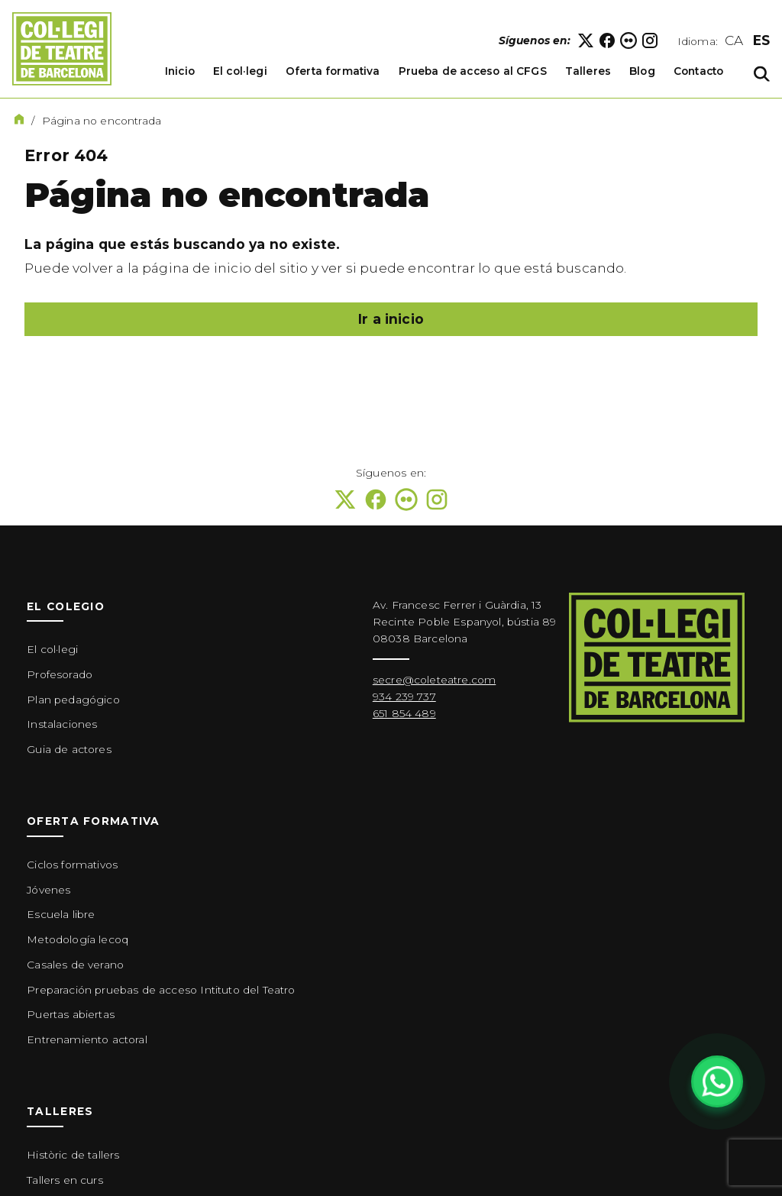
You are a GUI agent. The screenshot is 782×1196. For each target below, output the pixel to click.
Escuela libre (61, 914)
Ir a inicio (391, 319)
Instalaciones (62, 724)
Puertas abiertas (71, 1014)
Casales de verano (75, 964)
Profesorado (59, 674)
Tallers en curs (65, 1180)
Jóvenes (48, 890)
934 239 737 (404, 696)
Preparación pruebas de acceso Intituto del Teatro (161, 990)
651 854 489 (404, 713)
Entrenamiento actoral (87, 1039)
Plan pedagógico (73, 699)
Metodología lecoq (77, 939)
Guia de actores (69, 749)
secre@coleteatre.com (434, 680)
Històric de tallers (73, 1155)
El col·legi (52, 649)
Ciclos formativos (72, 864)
